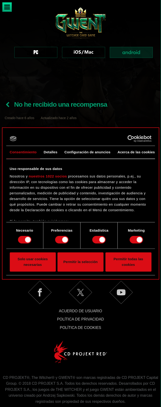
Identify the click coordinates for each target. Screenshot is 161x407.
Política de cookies (80, 310)
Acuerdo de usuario (80, 294)
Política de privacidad (80, 302)
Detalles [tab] (50, 152)
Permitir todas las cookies (128, 262)
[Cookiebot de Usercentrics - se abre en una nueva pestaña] (130, 138)
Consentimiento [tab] (23, 152)
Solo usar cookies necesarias (33, 262)
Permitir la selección (80, 262)
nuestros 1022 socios (48, 176)
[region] (80, 38)
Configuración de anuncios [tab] (87, 152)
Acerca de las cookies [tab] (136, 152)
